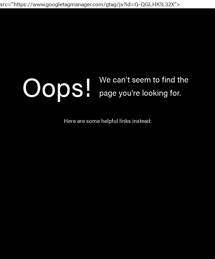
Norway (100, 171)
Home (98, 139)
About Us (102, 188)
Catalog (100, 155)
